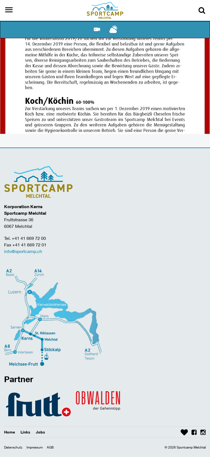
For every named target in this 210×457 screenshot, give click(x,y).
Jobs (40, 432)
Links (25, 432)
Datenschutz (13, 447)
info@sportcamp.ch (23, 251)
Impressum (35, 447)
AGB (50, 447)
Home (9, 432)
